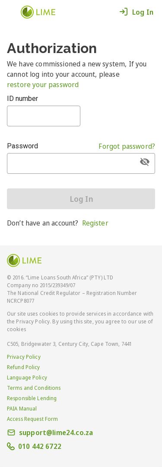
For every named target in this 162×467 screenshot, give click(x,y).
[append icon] (145, 162)
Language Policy (27, 377)
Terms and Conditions (33, 388)
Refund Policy (23, 367)
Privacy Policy (24, 356)
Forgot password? (126, 146)
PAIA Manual (22, 408)
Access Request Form (32, 419)
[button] (13, 11)
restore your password (43, 84)
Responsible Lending (32, 398)
